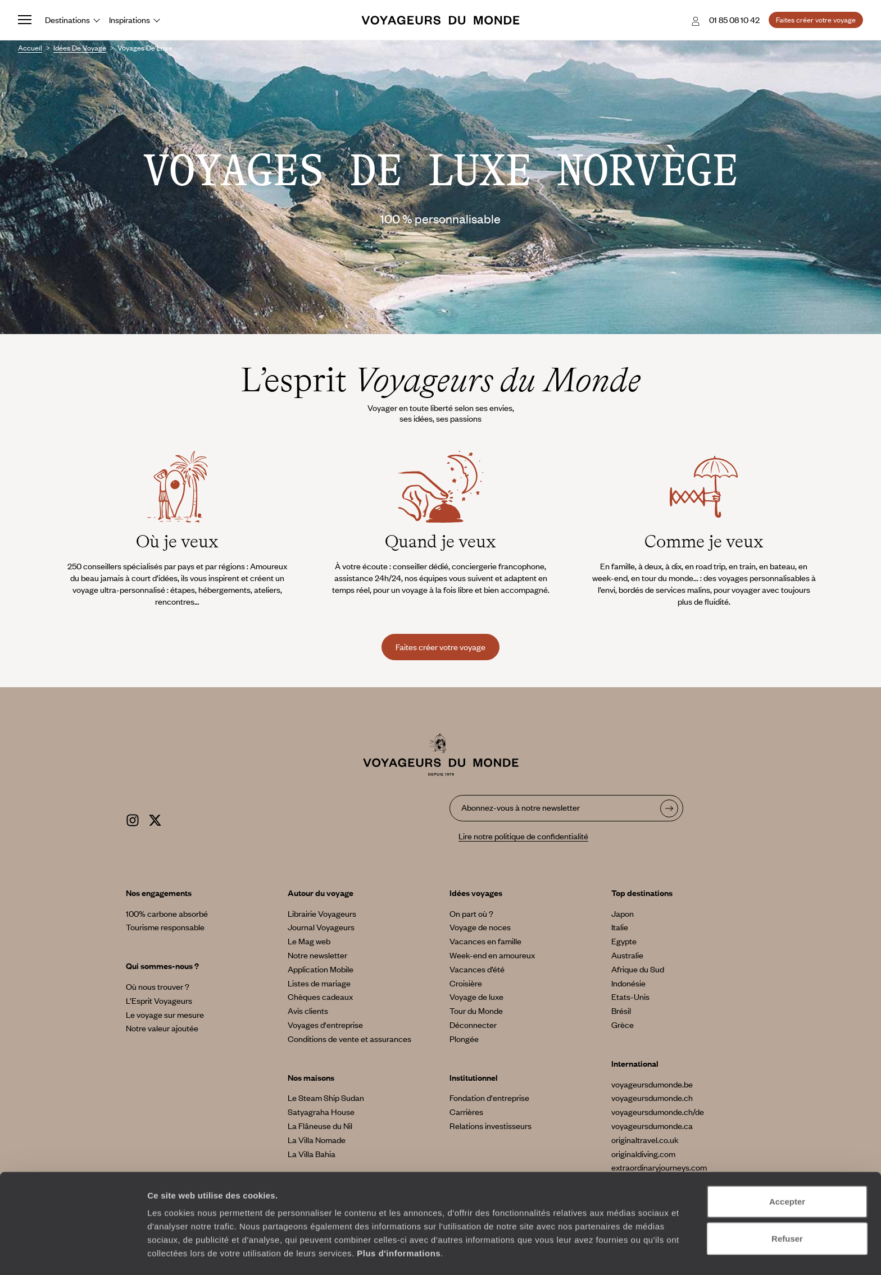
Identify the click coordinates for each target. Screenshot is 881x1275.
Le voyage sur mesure (165, 1014)
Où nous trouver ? (157, 986)
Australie (627, 955)
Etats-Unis (630, 996)
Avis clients (308, 1010)
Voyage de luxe (476, 996)
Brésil (621, 1010)
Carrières (466, 1111)
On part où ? (471, 913)
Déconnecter (473, 1024)
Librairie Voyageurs (322, 913)
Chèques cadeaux (320, 996)
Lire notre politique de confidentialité (523, 836)
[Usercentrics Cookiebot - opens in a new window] (73, 1253)
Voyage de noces (480, 927)
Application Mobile (320, 969)
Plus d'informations (398, 1216)
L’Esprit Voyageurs (159, 1000)
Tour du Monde (476, 1010)
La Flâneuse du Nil (320, 1125)
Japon (622, 913)
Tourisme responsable (165, 927)
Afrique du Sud (637, 969)
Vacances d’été (477, 969)
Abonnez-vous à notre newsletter (520, 807)
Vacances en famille (485, 941)
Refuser (787, 1202)
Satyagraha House (321, 1111)
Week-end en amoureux (492, 955)
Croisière (465, 983)
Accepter (787, 1164)
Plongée (464, 1038)
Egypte (624, 941)
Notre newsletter (317, 955)
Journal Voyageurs (321, 927)
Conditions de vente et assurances (349, 1038)
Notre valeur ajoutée (162, 1028)
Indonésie (628, 983)
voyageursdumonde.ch (652, 1097)
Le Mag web (309, 941)
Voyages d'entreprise (325, 1024)
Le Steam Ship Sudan (326, 1097)
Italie (619, 927)
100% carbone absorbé (167, 913)
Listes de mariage (319, 983)
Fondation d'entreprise (489, 1097)
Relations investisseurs (490, 1125)
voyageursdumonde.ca (652, 1125)
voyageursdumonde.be (652, 1084)
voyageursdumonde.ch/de (657, 1111)
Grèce (622, 1024)
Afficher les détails (619, 1253)
